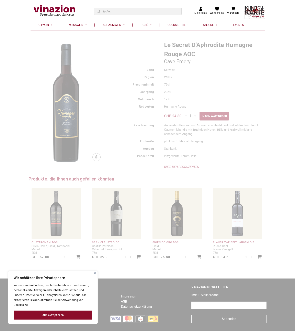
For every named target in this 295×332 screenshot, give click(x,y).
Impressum (129, 296)
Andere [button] (210, 25)
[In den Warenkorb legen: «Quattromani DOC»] (78, 257)
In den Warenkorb (214, 116)
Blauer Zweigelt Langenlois (234, 242)
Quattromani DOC (45, 242)
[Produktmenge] (190, 116)
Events (238, 25)
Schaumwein (114, 25)
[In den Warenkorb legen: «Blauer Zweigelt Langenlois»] (260, 257)
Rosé (146, 25)
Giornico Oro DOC (165, 242)
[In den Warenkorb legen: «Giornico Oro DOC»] (199, 257)
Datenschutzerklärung (136, 307)
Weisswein (77, 25)
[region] (53, 297)
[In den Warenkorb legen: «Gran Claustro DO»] (139, 257)
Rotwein (45, 25)
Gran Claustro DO (106, 242)
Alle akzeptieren (53, 315)
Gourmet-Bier (178, 25)
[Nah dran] (95, 273)
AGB (124, 301)
